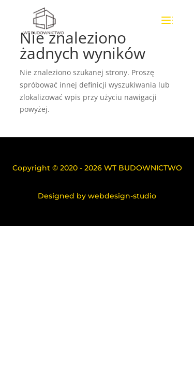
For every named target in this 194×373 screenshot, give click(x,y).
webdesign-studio (122, 195)
